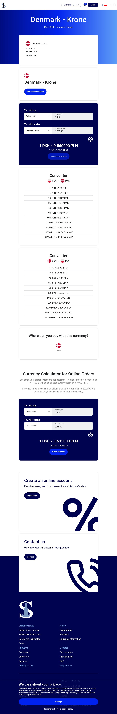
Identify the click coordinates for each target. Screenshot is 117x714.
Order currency (58, 452)
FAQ (62, 661)
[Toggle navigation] (113, 5)
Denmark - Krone (36, 43)
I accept (64, 701)
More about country (35, 92)
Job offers (24, 656)
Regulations (66, 665)
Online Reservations (29, 630)
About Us (23, 647)
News (63, 625)
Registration (32, 495)
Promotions (66, 630)
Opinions (23, 661)
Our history (24, 652)
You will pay (59, 114)
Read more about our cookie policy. (58, 709)
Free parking (66, 656)
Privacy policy (26, 665)
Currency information (70, 639)
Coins (21, 643)
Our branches (66, 652)
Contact (30, 557)
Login (93, 5)
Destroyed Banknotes (29, 639)
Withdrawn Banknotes (30, 634)
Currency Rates (26, 625)
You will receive (60, 128)
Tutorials (64, 634)
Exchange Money (71, 5)
